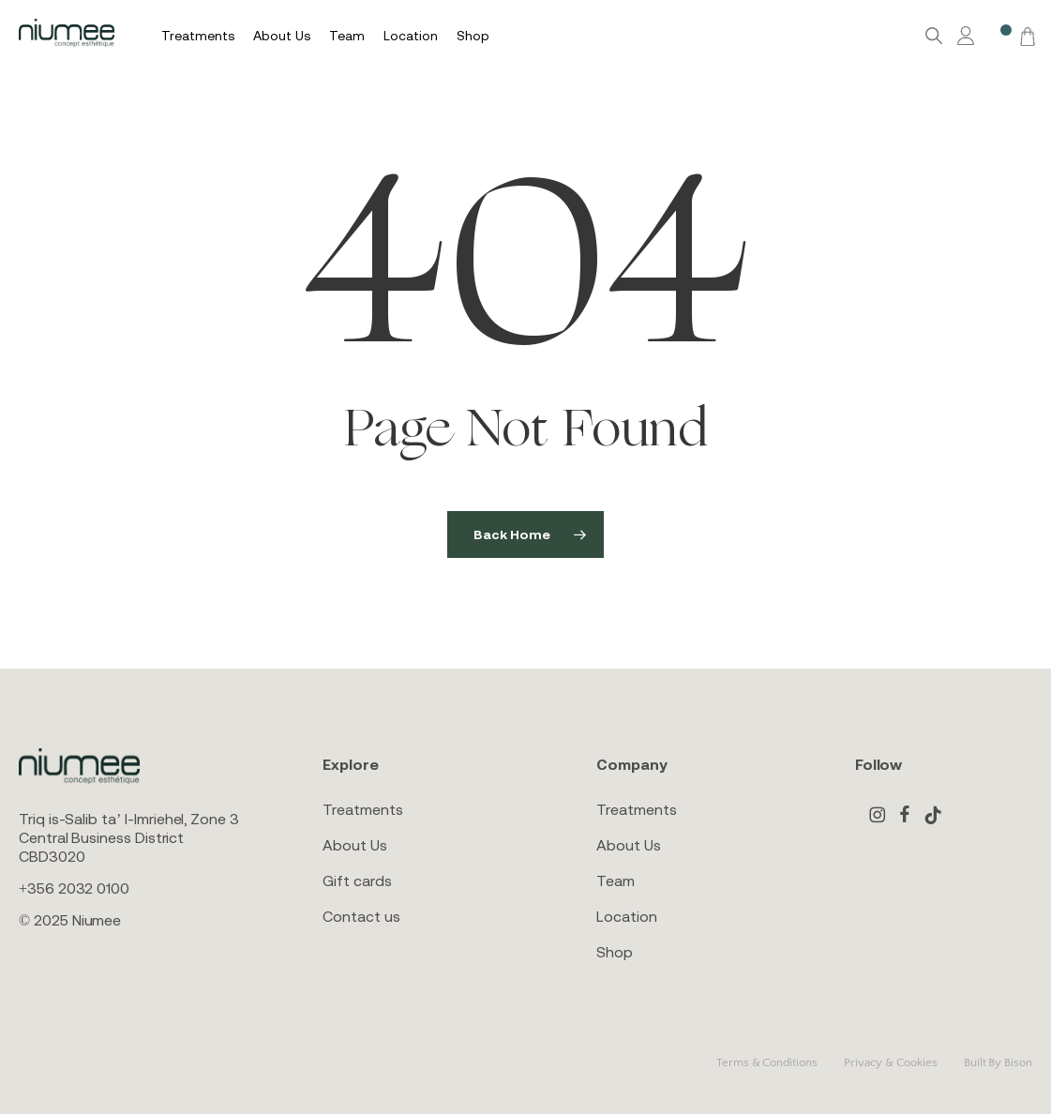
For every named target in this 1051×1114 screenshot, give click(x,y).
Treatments (362, 809)
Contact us (361, 916)
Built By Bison (998, 1062)
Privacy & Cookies (891, 1062)
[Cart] (1024, 35)
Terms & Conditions (767, 1062)
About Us (354, 844)
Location (626, 916)
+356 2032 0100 (74, 888)
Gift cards (357, 880)
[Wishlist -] (996, 36)
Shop (614, 951)
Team (615, 880)
